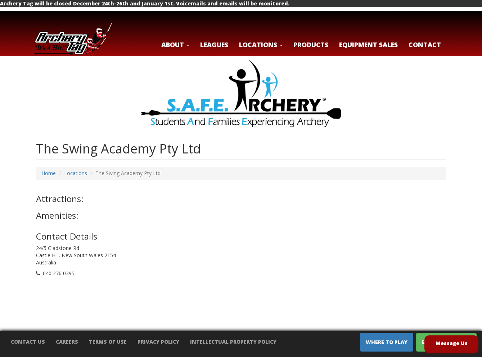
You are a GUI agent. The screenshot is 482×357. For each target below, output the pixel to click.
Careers (67, 341)
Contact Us (28, 341)
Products (310, 44)
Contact (425, 44)
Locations (75, 173)
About (175, 44)
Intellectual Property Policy (233, 341)
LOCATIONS (261, 44)
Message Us (452, 343)
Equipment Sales (368, 44)
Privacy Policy (158, 341)
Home (48, 173)
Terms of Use (108, 341)
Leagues (214, 44)
